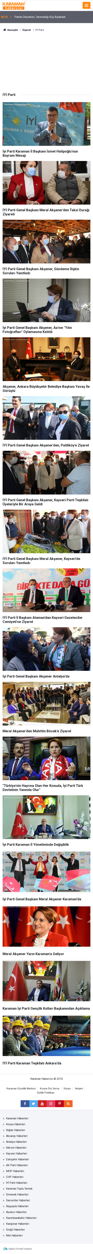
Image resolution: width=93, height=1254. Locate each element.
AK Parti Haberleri (17, 1165)
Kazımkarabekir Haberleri (21, 1218)
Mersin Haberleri (16, 1147)
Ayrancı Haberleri (16, 1212)
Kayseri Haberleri (16, 1153)
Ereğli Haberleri (15, 1229)
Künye (67, 1088)
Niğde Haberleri (15, 1130)
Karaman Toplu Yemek (19, 1188)
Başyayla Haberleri (17, 1206)
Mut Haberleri (14, 1235)
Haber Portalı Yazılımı (20, 1248)
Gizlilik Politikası (45, 1092)
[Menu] (86, 5)
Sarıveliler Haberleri (18, 1200)
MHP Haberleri (15, 1171)
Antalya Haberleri (16, 1141)
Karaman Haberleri (17, 1118)
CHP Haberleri (14, 1177)
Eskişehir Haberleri (17, 1159)
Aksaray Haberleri (17, 1136)
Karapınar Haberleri (17, 1223)
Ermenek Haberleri (17, 1194)
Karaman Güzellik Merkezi (21, 1088)
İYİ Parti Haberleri (16, 1182)
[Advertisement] (46, 58)
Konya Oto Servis (49, 1088)
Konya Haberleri (15, 1124)
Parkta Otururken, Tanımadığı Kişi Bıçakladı (39, 17)
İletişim (79, 1088)
